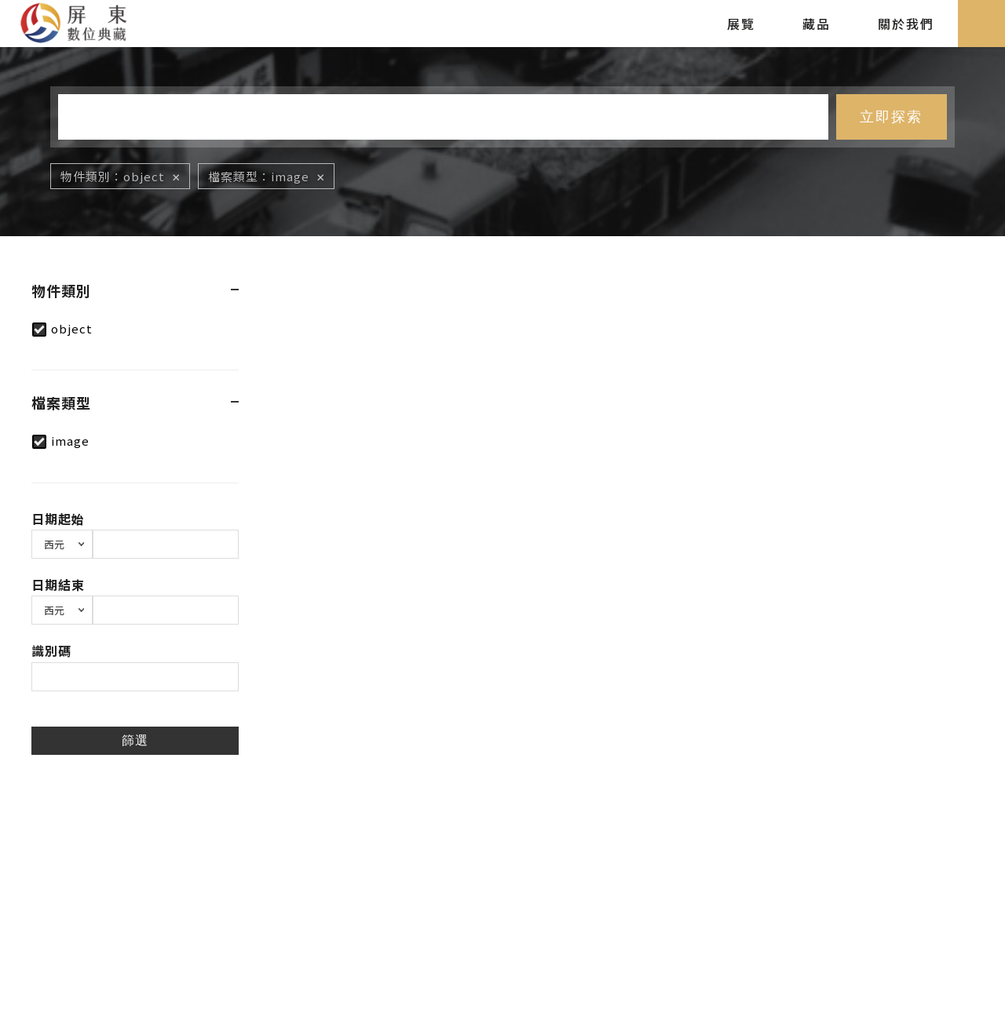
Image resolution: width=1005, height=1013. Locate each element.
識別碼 (51, 650)
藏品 (816, 23)
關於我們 (906, 23)
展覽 (741, 23)
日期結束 (58, 584)
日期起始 (58, 518)
